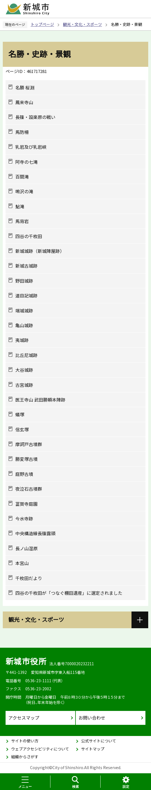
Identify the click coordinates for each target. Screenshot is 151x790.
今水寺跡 (24, 518)
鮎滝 (19, 206)
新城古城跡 (26, 266)
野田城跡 (24, 281)
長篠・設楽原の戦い (35, 117)
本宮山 (22, 563)
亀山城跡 (24, 325)
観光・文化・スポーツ (82, 24)
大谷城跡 (24, 370)
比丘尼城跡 (26, 355)
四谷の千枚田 (28, 236)
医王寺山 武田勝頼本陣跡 (40, 400)
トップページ (42, 24)
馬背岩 (22, 221)
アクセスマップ (23, 717)
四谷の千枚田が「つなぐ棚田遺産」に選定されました (68, 593)
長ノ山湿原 (26, 548)
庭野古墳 (24, 474)
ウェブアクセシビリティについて (40, 749)
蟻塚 (19, 414)
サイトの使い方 (24, 740)
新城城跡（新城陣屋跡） (39, 251)
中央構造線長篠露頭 (35, 533)
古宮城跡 (24, 385)
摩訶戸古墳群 (28, 444)
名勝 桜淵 (24, 87)
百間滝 (22, 176)
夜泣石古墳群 (28, 489)
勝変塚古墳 (26, 459)
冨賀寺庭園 (26, 504)
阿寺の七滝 (26, 162)
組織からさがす (24, 756)
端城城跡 (24, 310)
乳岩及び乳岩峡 (31, 147)
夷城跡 (22, 340)
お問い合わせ (92, 717)
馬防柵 (22, 132)
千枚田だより (28, 578)
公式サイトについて (98, 740)
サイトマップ (92, 749)
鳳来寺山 (24, 102)
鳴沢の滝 (24, 191)
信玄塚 (22, 429)
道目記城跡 (26, 295)
